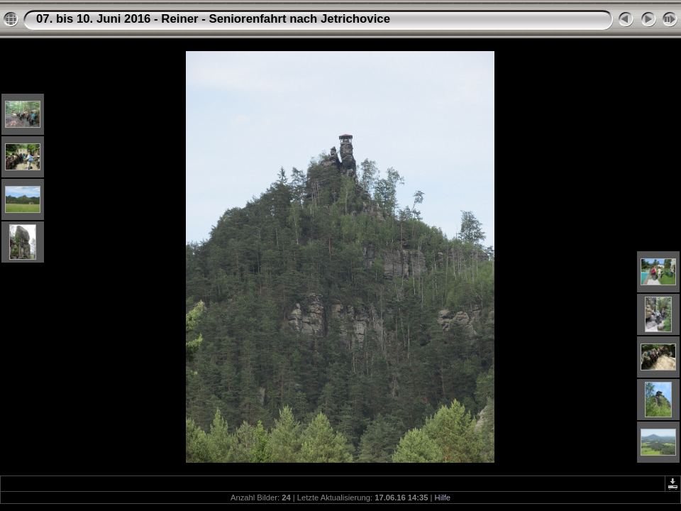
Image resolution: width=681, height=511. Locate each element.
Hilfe (442, 497)
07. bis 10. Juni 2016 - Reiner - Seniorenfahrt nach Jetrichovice (213, 19)
